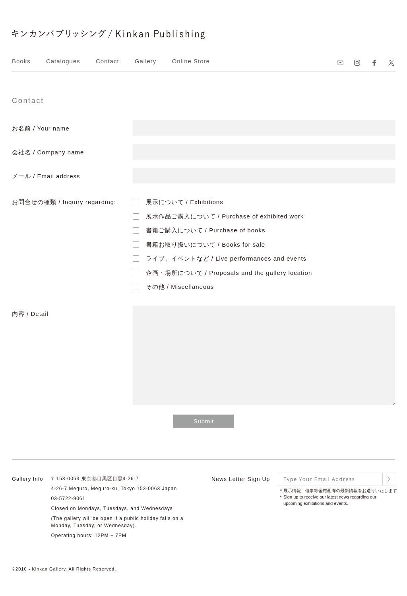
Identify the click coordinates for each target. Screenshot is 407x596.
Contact (107, 61)
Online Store (191, 61)
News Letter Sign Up (240, 479)
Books (21, 61)
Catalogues (63, 61)
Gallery (146, 61)
